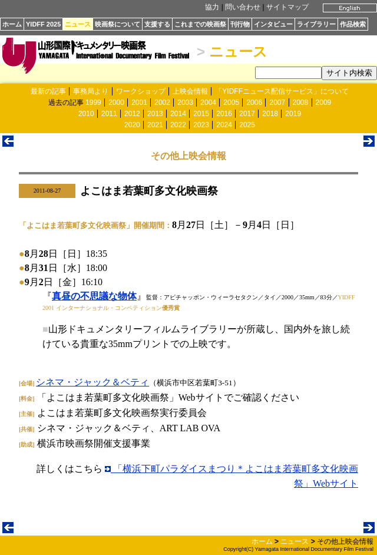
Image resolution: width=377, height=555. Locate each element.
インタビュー (273, 24)
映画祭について (117, 24)
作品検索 (353, 24)
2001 (139, 102)
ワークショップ (141, 91)
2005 (231, 102)
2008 (301, 102)
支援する (157, 24)
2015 (201, 114)
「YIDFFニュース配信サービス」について (282, 91)
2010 (86, 114)
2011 (109, 114)
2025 (247, 125)
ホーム (12, 24)
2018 (270, 114)
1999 (93, 102)
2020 (132, 125)
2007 (277, 102)
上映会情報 (190, 91)
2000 (116, 102)
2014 (178, 114)
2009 (324, 102)
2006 (254, 102)
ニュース (78, 24)
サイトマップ (287, 7)
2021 (155, 125)
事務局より (90, 91)
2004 (208, 102)
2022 (178, 125)
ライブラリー (316, 24)
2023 (201, 125)
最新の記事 (48, 91)
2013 (155, 114)
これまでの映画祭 (200, 24)
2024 (224, 125)
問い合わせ (242, 7)
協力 (212, 7)
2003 (185, 102)
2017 (247, 114)
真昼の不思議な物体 (94, 296)
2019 (293, 114)
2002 (162, 102)
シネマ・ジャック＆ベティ (92, 382)
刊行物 (240, 24)
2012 (132, 114)
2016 (224, 114)
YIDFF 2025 (43, 24)
